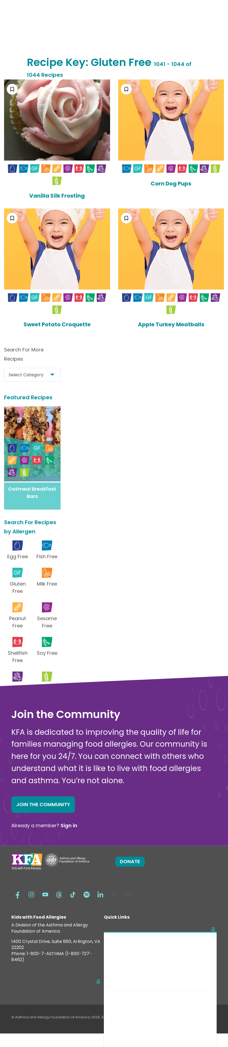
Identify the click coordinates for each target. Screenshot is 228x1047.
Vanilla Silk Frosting (57, 196)
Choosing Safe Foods (136, 1011)
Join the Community (43, 804)
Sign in (69, 825)
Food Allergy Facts (134, 945)
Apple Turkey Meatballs (171, 324)
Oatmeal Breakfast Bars (32, 493)
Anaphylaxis (127, 971)
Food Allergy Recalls (135, 1037)
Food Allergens (130, 958)
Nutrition (123, 1024)
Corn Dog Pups (171, 183)
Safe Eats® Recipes (134, 998)
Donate (130, 861)
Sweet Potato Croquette (57, 324)
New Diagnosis (129, 984)
